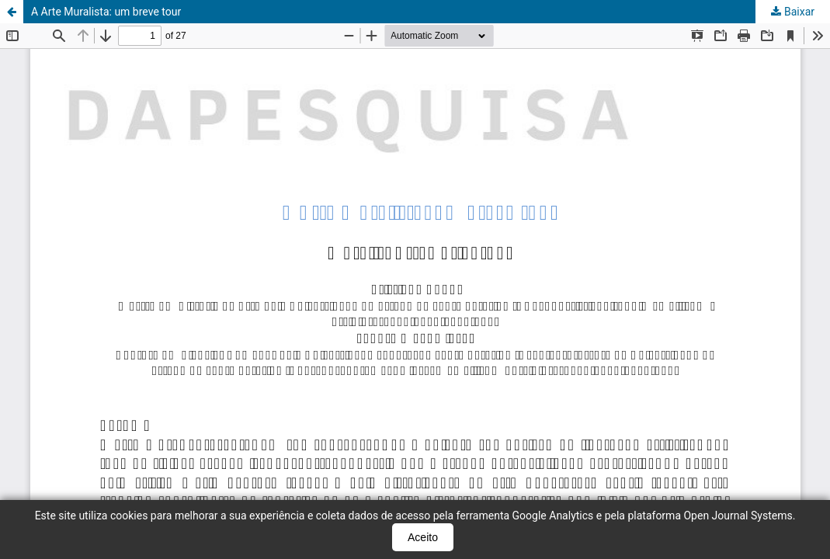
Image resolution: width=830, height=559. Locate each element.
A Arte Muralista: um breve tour (106, 11)
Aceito (423, 537)
